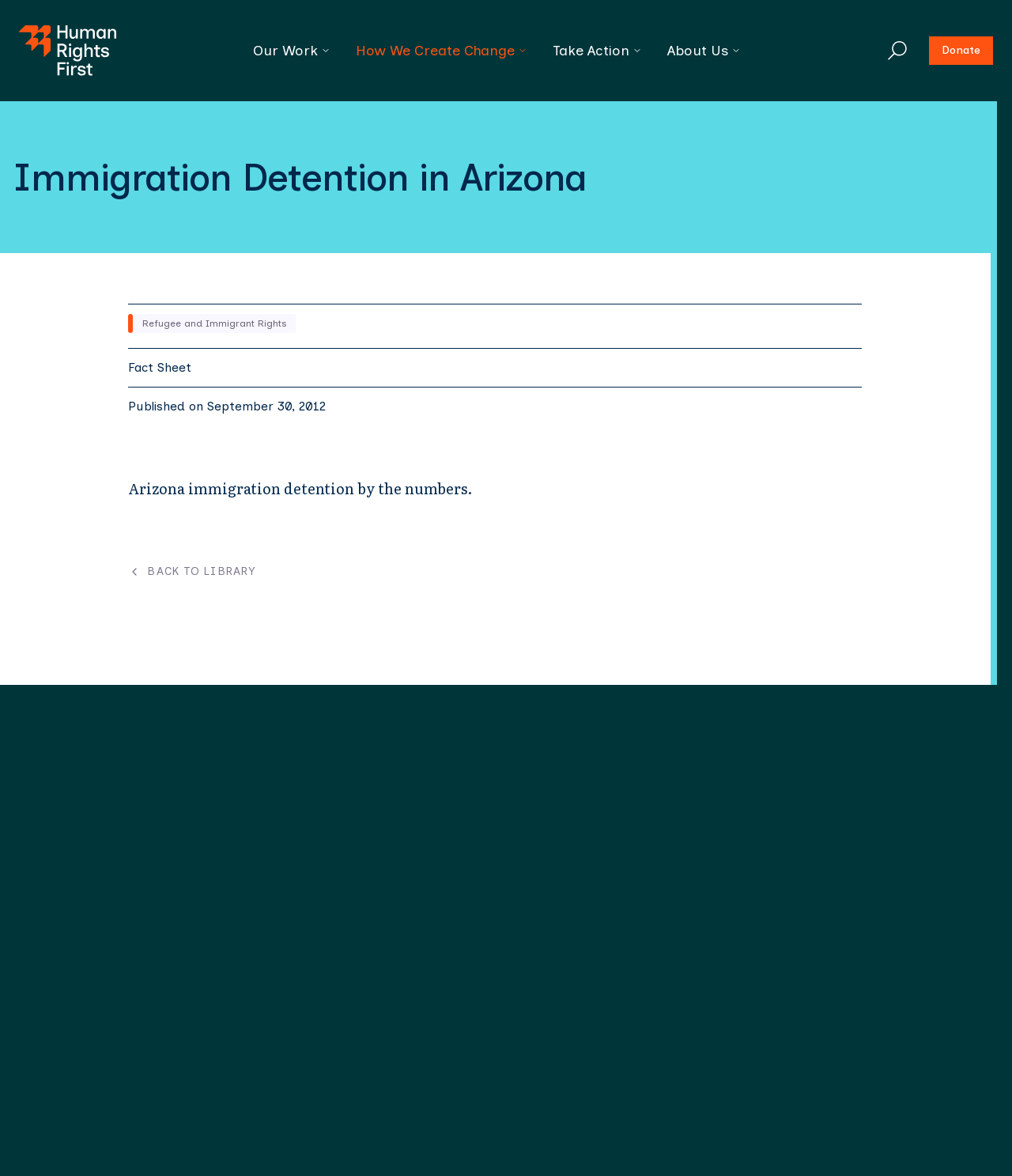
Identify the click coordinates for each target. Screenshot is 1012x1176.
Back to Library (191, 571)
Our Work (291, 50)
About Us (704, 50)
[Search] (897, 51)
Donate (961, 50)
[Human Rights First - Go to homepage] (67, 50)
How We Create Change (441, 50)
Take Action (597, 50)
